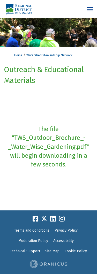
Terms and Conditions (31, 230)
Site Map (52, 251)
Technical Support (25, 251)
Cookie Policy (76, 251)
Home (18, 55)
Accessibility (63, 241)
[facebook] (35, 219)
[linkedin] (53, 219)
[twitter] (44, 219)
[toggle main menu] (89, 9)
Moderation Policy (33, 241)
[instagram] (62, 219)
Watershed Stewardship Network (49, 55)
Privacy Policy (66, 230)
